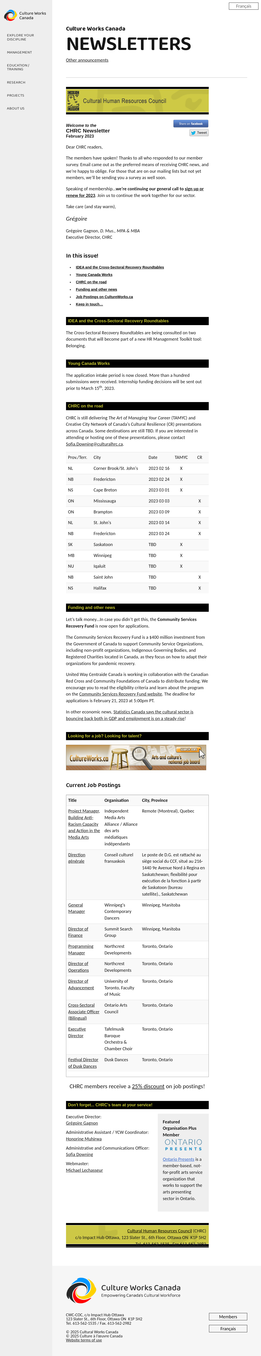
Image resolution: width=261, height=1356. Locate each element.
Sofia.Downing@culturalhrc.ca (94, 444)
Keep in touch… (89, 304)
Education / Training (18, 67)
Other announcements (87, 60)
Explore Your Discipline (20, 37)
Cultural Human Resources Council (159, 1231)
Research (16, 82)
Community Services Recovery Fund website (120, 694)
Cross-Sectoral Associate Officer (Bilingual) (83, 1011)
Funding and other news (96, 289)
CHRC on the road (91, 282)
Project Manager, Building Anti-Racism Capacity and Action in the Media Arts (84, 824)
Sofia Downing (79, 1154)
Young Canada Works (94, 275)
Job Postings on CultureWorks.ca (104, 297)
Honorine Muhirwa (84, 1139)
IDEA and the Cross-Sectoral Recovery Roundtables (120, 267)
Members (228, 1317)
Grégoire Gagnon (82, 1123)
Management (19, 52)
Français (243, 6)
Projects (15, 95)
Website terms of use (84, 1340)
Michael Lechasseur (84, 1170)
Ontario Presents (178, 1159)
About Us (15, 108)
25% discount (148, 1086)
